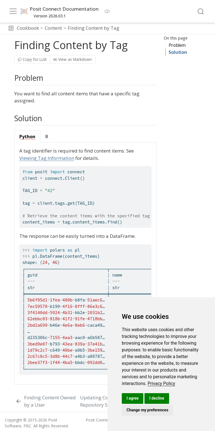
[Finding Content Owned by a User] (46, 401)
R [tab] (46, 136)
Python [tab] (27, 136)
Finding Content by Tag (93, 28)
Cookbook (28, 28)
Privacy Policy (161, 383)
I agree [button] (133, 398)
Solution (178, 52)
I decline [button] (156, 398)
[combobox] (201, 11)
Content (53, 28)
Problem (177, 45)
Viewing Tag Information (46, 158)
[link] (161, 383)
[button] (11, 28)
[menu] (13, 11)
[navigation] (166, 28)
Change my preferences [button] (147, 410)
